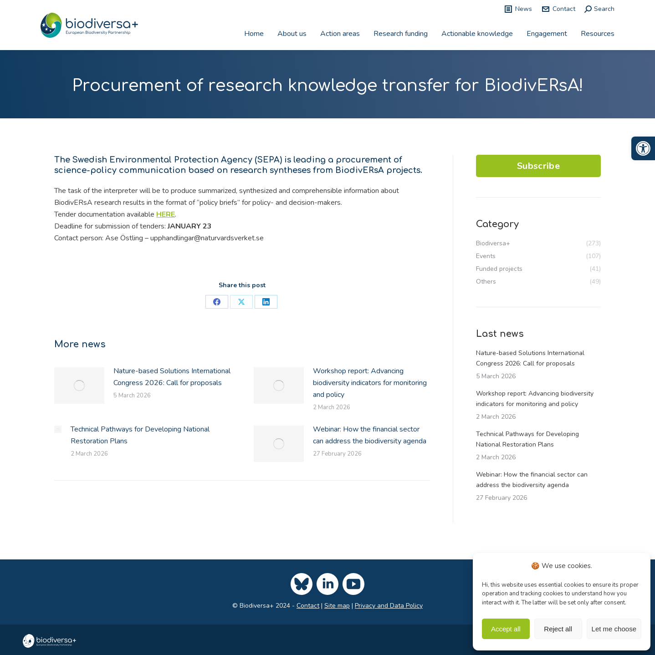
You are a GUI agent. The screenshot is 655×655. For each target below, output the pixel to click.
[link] (643, 148)
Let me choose (614, 629)
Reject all (558, 629)
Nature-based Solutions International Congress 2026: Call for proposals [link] (171, 377)
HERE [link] (165, 214)
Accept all (506, 629)
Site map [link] (337, 605)
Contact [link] (558, 9)
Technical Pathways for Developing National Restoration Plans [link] (140, 435)
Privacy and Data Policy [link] (389, 605)
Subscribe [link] (538, 166)
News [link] (518, 9)
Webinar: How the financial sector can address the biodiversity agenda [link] (369, 435)
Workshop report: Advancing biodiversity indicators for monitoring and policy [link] (370, 383)
